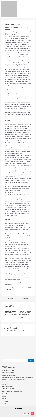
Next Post (26, 298)
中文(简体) (5, 401)
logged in (12, 330)
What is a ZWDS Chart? (8, 372)
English (15, 314)
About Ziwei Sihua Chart (8, 388)
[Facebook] (15, 408)
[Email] (21, 408)
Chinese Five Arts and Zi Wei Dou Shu (10, 312)
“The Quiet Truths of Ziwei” (8, 367)
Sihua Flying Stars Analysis (8, 398)
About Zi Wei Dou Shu (9, 314)
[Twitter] (17, 408)
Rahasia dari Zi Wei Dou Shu (9, 375)
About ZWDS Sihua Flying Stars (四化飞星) (25, 316)
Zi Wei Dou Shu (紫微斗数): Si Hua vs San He (25, 312)
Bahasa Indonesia (6, 393)
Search (30, 360)
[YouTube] (19, 408)
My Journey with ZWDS (8, 370)
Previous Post (11, 298)
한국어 (4, 403)
